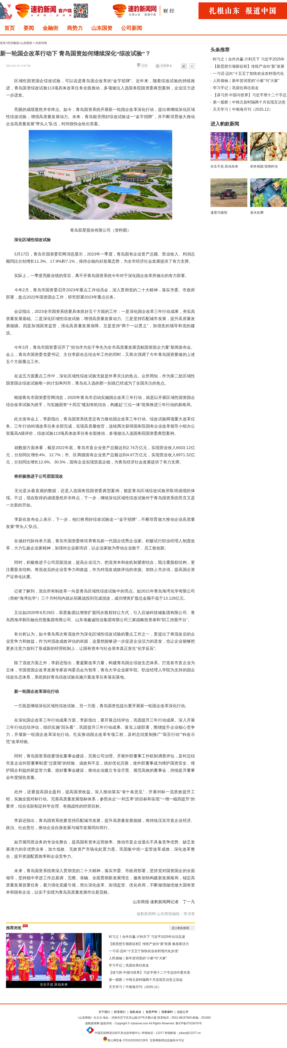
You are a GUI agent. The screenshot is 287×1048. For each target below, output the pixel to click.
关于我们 (104, 1012)
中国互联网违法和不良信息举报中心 (118, 1033)
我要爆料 (167, 1012)
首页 (9, 28)
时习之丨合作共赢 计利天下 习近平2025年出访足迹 (147, 937)
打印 (145, 65)
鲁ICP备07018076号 (189, 1023)
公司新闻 (131, 28)
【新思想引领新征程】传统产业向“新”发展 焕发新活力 (149, 944)
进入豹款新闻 (180, 928)
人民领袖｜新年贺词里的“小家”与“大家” (138, 958)
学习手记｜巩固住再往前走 (129, 965)
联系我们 (120, 1012)
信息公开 (182, 1012)
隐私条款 (135, 1012)
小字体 (184, 66)
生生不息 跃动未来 (54, 984)
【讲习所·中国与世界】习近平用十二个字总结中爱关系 (149, 972)
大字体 (192, 66)
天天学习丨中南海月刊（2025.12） (135, 987)
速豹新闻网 (92, 1023)
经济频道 (13, 43)
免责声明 (151, 1012)
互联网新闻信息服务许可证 (167, 1040)
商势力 (75, 28)
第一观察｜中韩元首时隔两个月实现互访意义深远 (145, 980)
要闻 (28, 28)
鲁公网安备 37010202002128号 (128, 1040)
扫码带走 (166, 65)
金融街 (50, 28)
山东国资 (101, 28)
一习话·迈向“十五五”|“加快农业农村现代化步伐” (144, 951)
